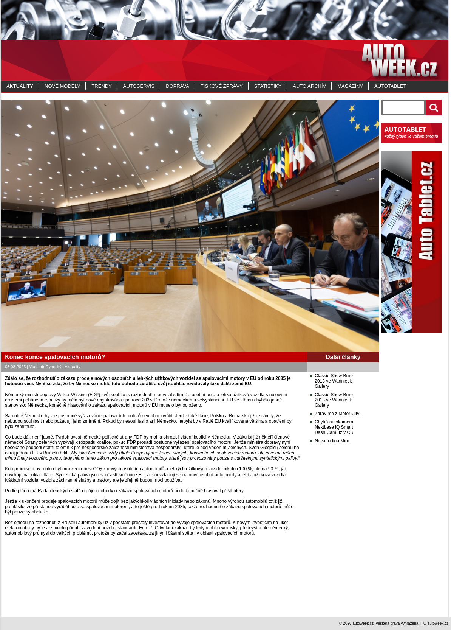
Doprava (177, 86)
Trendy (101, 86)
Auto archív (309, 86)
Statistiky (267, 86)
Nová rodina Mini (332, 440)
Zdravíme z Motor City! (337, 413)
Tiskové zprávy (222, 86)
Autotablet (390, 86)
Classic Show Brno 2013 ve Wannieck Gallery (334, 381)
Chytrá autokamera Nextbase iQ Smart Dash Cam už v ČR (334, 427)
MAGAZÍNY (350, 86)
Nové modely (62, 86)
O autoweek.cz (435, 623)
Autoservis (138, 86)
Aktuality (19, 86)
